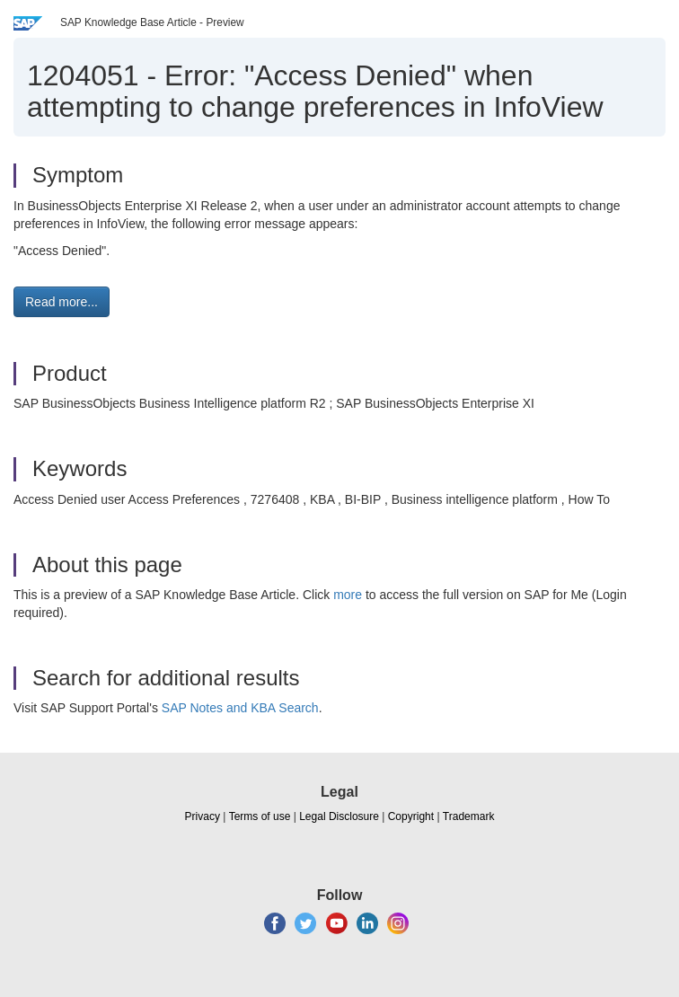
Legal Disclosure (339, 816)
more (347, 594)
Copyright (411, 816)
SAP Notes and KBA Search (240, 708)
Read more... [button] (61, 302)
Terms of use (260, 816)
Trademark (469, 816)
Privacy (202, 816)
